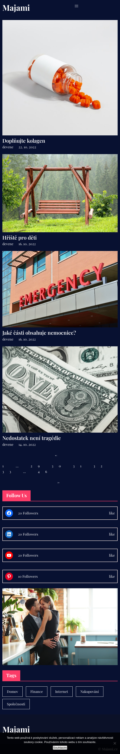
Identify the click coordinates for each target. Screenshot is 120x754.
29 (38, 466)
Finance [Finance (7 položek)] (36, 691)
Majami (16, 7)
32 (101, 466)
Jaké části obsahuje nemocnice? (39, 332)
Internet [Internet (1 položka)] (61, 691)
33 (9, 471)
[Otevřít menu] (76, 6)
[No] (114, 743)
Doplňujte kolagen (23, 140)
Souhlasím (60, 747)
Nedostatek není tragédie (31, 438)
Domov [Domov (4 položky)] (12, 691)
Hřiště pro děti (19, 237)
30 (59, 466)
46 (45, 471)
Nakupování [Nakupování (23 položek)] (89, 691)
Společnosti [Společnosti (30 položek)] (16, 704)
